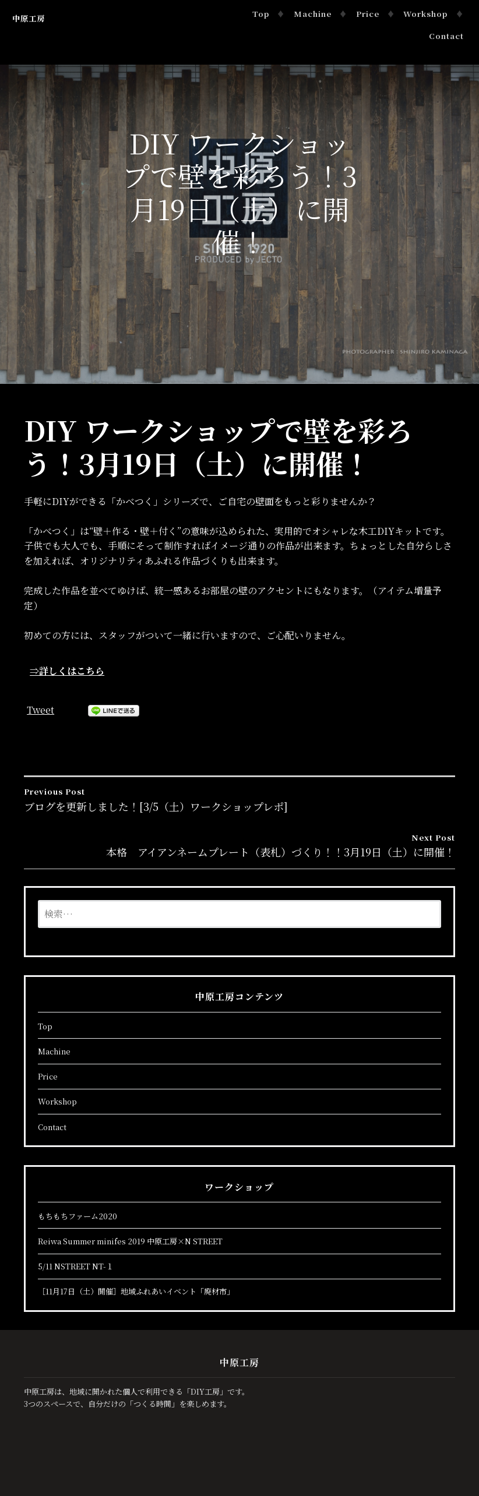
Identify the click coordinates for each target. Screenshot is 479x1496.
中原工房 (28, 18)
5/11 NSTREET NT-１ (76, 1266)
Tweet (40, 710)
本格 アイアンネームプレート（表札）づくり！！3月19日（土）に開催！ (239, 845)
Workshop (426, 13)
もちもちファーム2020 (77, 1216)
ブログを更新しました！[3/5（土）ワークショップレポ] (239, 799)
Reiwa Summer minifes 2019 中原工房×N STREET (130, 1241)
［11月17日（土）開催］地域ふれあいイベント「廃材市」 (136, 1291)
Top (261, 13)
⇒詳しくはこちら (67, 671)
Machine (313, 13)
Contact (446, 35)
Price (367, 13)
